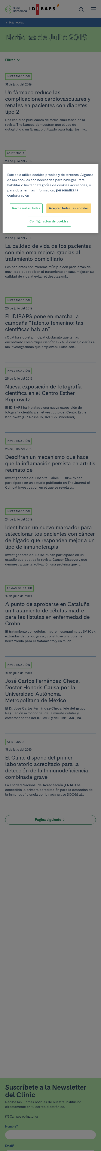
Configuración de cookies (49, 221)
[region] (50, 198)
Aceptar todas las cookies (69, 208)
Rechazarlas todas (26, 208)
